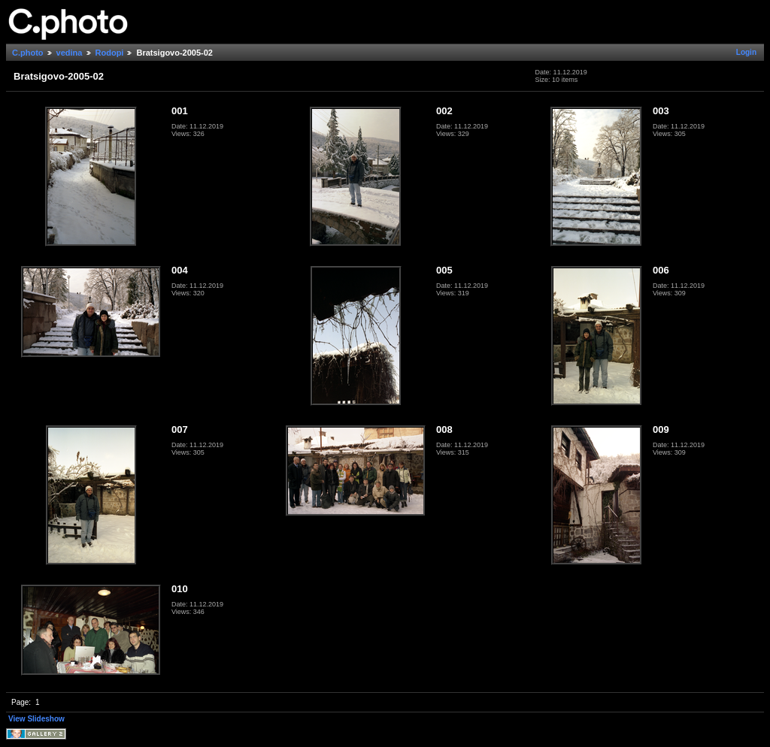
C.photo (28, 52)
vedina (69, 52)
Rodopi (109, 52)
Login (746, 52)
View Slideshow (36, 719)
